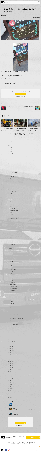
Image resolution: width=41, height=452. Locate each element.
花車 (9, 326)
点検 (9, 305)
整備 (9, 252)
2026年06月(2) (11, 346)
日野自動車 (10, 206)
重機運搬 (9, 178)
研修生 (9, 316)
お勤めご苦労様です (12, 269)
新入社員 (9, 199)
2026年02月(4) (11, 354)
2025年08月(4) (11, 365)
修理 (9, 258)
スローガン (10, 205)
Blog (9, 145)
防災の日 (9, 235)
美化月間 (9, 292)
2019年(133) (11, 390)
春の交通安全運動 (11, 341)
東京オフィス (10, 153)
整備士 (9, 250)
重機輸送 (9, 180)
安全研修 (9, 241)
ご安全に (9, 227)
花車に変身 (10, 295)
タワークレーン (11, 223)
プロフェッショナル (12, 259)
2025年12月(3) (11, 358)
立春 (9, 335)
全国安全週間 (10, 214)
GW (8, 189)
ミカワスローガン (11, 220)
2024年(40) (10, 380)
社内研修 (9, 242)
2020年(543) (11, 388)
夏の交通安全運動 (11, 282)
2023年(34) (10, 382)
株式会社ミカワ (11, 170)
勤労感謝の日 (10, 261)
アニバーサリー (11, 278)
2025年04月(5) (11, 373)
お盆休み (9, 231)
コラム (9, 143)
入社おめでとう (11, 187)
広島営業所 (10, 147)
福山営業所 (3, 15)
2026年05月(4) (11, 348)
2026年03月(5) (11, 352)
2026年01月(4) (11, 356)
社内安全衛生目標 (11, 244)
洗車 (9, 311)
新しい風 (9, 201)
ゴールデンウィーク (12, 191)
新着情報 (31, 442)
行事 (9, 233)
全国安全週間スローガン (13, 218)
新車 (9, 165)
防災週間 (9, 237)
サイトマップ (24, 443)
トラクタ (9, 182)
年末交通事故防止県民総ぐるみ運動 (15, 314)
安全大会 (9, 216)
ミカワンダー (10, 167)
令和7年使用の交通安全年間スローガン (16, 318)
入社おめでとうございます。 (14, 186)
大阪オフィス (10, 149)
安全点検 (9, 307)
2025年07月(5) (11, 367)
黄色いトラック (11, 168)
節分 (9, 337)
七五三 (9, 313)
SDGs (9, 246)
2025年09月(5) (11, 363)
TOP (5, 442)
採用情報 (26, 442)
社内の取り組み (21, 442)
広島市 (9, 297)
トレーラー (10, 254)
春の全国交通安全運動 (12, 288)
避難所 (9, 239)
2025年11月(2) (11, 359)
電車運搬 (9, 320)
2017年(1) (10, 394)
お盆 (9, 229)
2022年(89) (10, 384)
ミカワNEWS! (11, 157)
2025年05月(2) (11, 371)
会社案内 (13, 443)
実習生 (9, 333)
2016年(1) (10, 395)
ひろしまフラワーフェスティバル (14, 294)
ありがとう (10, 267)
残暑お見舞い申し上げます (13, 286)
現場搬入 (9, 174)
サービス (8, 442)
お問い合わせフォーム (20, 94)
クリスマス (10, 273)
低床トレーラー (11, 176)
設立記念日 (10, 275)
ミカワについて (14, 442)
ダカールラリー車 (11, 208)
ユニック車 (10, 184)
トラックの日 (10, 301)
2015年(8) (10, 397)
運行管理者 (10, 212)
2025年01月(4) (11, 378)
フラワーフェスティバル (13, 324)
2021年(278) (11, 386)
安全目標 (9, 203)
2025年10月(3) (11, 361)
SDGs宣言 (10, 248)
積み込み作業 (10, 280)
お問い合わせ (18, 443)
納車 (9, 163)
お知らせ (9, 155)
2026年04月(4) (11, 350)
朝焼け (9, 299)
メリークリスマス (11, 271)
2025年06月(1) (11, 369)
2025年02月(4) (11, 376)
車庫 (9, 330)
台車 (9, 256)
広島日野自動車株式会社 (13, 210)
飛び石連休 (10, 193)
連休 (9, 195)
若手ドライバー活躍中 (12, 172)
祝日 (9, 197)
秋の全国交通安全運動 (12, 328)
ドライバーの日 (11, 303)
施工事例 (9, 222)
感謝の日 (9, 263)
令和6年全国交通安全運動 (13, 290)
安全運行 (9, 309)
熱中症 (9, 225)
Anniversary (10, 277)
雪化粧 (9, 331)
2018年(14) (10, 392)
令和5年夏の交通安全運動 (13, 284)
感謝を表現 (10, 265)
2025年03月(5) (11, 375)
